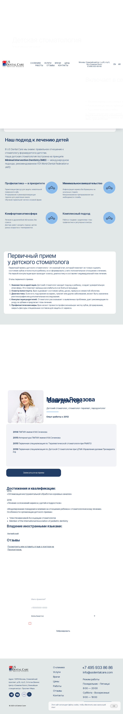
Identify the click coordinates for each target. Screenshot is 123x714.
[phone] (63, 608)
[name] (63, 599)
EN (115, 64)
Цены (56, 681)
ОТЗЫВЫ (51, 65)
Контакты (58, 695)
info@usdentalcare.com (97, 672)
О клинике (59, 667)
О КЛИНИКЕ (35, 63)
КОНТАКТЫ (63, 65)
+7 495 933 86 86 (97, 667)
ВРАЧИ (58, 63)
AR (119, 64)
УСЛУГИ (47, 63)
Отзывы (57, 690)
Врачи (56, 676)
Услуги (57, 672)
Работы (57, 686)
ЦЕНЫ (67, 63)
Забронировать (63, 631)
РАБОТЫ (39, 65)
